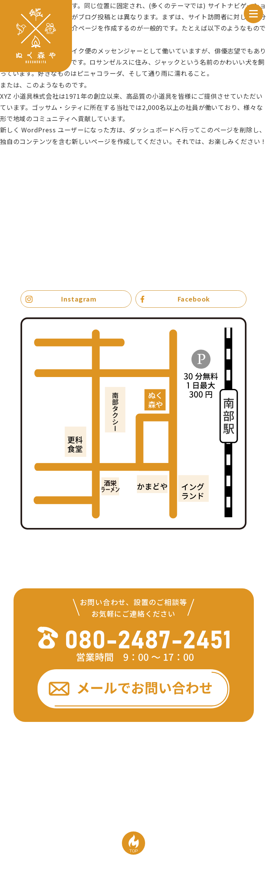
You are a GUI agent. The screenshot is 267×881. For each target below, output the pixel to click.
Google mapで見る (216, 539)
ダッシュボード (152, 129)
